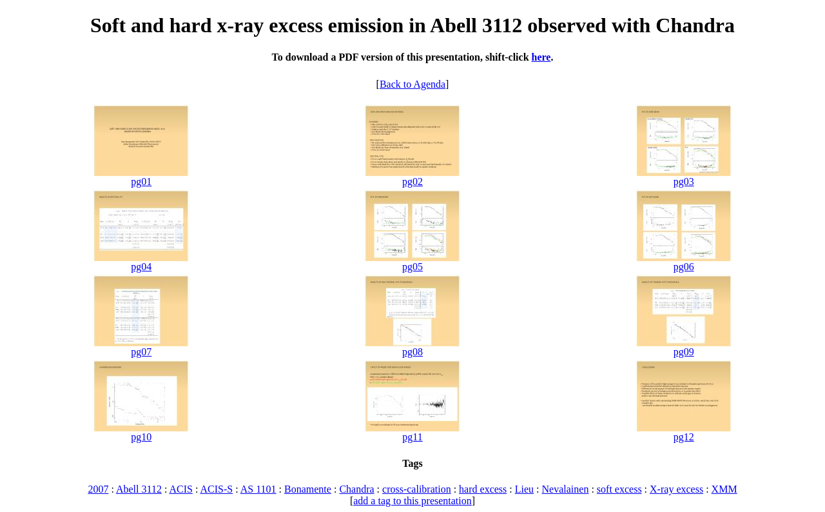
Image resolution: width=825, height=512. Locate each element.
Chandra (356, 489)
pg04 (141, 266)
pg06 (684, 266)
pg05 (412, 266)
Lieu (524, 489)
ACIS (180, 489)
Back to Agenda (412, 84)
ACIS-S (216, 489)
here (541, 57)
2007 (98, 489)
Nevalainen (565, 489)
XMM (724, 489)
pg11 (412, 436)
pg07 (141, 351)
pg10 (141, 436)
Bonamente (307, 489)
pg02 (412, 181)
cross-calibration (416, 489)
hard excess (483, 489)
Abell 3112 (139, 489)
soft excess (619, 489)
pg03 (684, 181)
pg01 (141, 181)
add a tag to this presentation (412, 500)
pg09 (684, 351)
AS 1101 (258, 489)
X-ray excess (676, 489)
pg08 (412, 351)
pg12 (684, 436)
